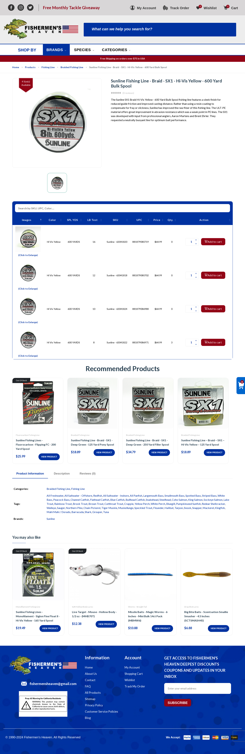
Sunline (51, 518)
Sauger (61, 507)
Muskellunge (125, 507)
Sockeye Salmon (213, 499)
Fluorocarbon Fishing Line (27, 435)
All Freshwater (55, 495)
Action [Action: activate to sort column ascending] (204, 219)
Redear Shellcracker (213, 503)
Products (30, 67)
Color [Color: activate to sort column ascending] (52, 219)
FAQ (88, 686)
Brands (56, 50)
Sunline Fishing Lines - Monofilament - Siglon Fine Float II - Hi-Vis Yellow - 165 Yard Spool (38, 616)
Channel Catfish (80, 499)
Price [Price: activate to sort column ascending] (156, 219)
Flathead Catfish (99, 499)
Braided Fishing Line (72, 67)
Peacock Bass (61, 499)
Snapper (197, 507)
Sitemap (90, 699)
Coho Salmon (179, 499)
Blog (88, 718)
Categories (116, 50)
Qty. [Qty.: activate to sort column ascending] (170, 219)
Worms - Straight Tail (137, 606)
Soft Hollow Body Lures (82, 606)
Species (84, 50)
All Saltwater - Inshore (116, 495)
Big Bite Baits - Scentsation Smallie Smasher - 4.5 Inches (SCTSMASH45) (206, 616)
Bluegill (170, 503)
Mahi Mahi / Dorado (58, 512)
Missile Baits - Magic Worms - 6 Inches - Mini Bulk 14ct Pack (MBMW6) (147, 616)
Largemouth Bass (153, 495)
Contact (90, 680)
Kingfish (220, 507)
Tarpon (179, 507)
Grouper (97, 512)
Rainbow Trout (63, 503)
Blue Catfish (117, 499)
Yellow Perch (142, 503)
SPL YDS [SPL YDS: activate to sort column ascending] (72, 219)
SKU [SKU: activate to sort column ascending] (115, 219)
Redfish (97, 495)
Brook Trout (80, 503)
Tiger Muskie (109, 507)
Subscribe (178, 703)
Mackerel (208, 507)
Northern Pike (74, 507)
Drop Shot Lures (191, 606)
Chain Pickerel (92, 507)
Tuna (106, 512)
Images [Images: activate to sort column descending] (26, 219)
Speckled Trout (143, 507)
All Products (93, 692)
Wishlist (130, 680)
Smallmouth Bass (174, 495)
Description (62, 473)
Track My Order (135, 686)
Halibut (169, 507)
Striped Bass (209, 495)
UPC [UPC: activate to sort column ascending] (139, 219)
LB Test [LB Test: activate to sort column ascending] (92, 219)
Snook (187, 507)
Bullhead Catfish (135, 499)
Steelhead (165, 499)
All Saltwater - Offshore (78, 495)
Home (15, 67)
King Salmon (195, 499)
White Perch (158, 503)
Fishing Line (48, 67)
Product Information (30, 473)
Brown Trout (95, 503)
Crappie (129, 503)
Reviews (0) (88, 473)
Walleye (51, 507)
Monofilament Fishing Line (28, 606)
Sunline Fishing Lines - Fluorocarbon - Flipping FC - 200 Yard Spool (36, 444)
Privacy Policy (94, 705)
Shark (88, 512)
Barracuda (77, 512)
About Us (91, 673)
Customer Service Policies (101, 711)
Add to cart (213, 241)
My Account (132, 667)
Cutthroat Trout (113, 503)
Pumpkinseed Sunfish (188, 503)
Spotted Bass (193, 495)
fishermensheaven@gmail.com (53, 684)
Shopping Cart (134, 673)
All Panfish (136, 495)
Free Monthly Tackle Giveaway (71, 8)
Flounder (158, 507)
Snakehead (152, 499)
